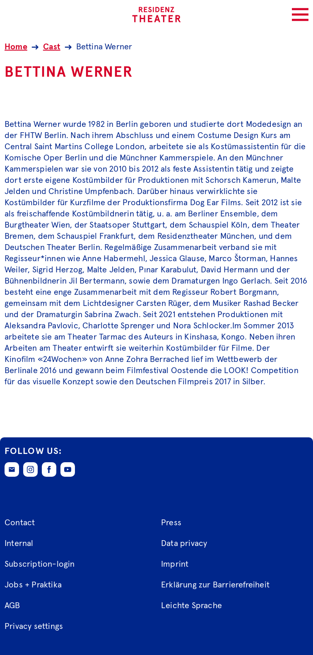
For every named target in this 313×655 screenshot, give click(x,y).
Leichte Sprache (191, 606)
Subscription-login (40, 564)
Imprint (174, 564)
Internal (19, 543)
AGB (12, 606)
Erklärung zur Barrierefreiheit (215, 585)
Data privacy (184, 543)
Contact (20, 523)
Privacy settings (34, 626)
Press (171, 523)
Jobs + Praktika (33, 585)
